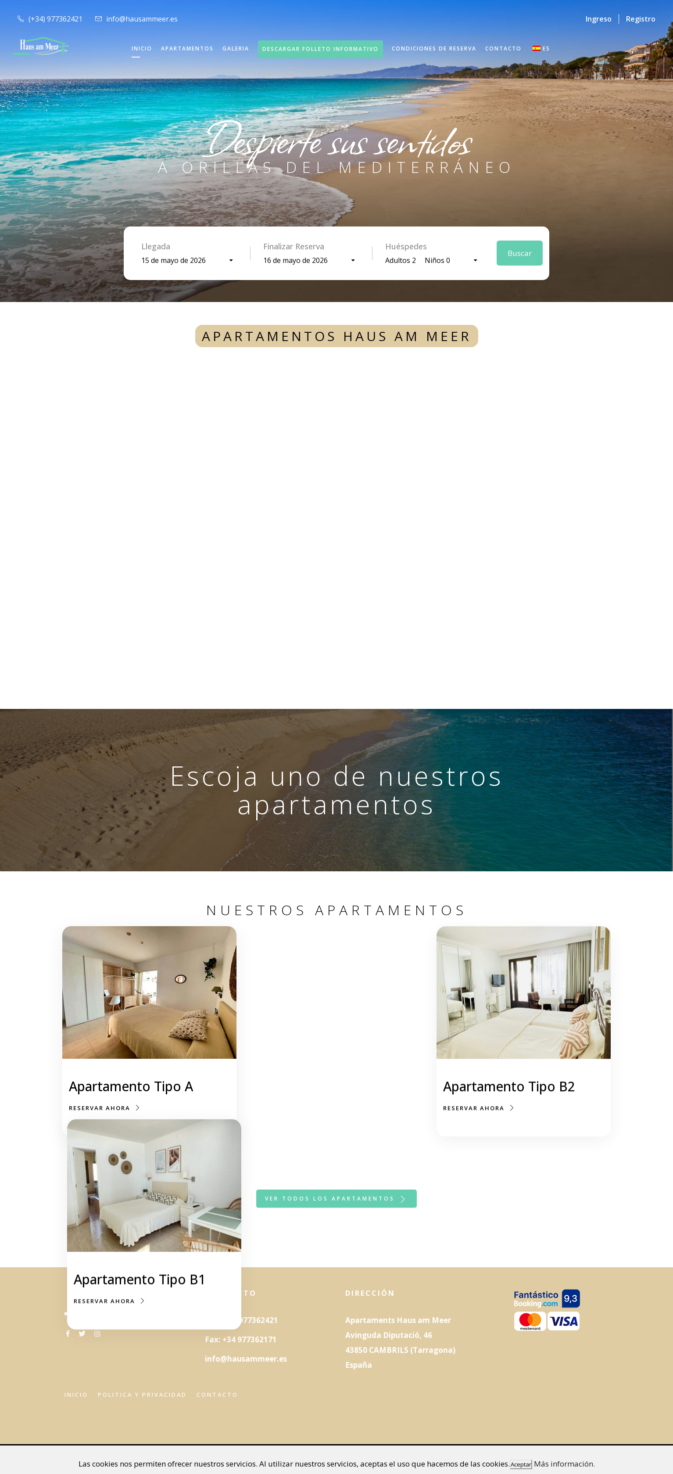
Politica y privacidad (142, 1395)
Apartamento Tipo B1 (322, 1088)
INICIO (142, 48)
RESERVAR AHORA (105, 1108)
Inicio (76, 1395)
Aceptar (521, 1464)
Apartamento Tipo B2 (509, 1098)
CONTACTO (503, 48)
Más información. (564, 1464)
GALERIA (235, 48)
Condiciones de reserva (434, 48)
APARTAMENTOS (187, 48)
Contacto (217, 1395)
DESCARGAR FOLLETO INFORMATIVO (320, 49)
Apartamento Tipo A (131, 1086)
